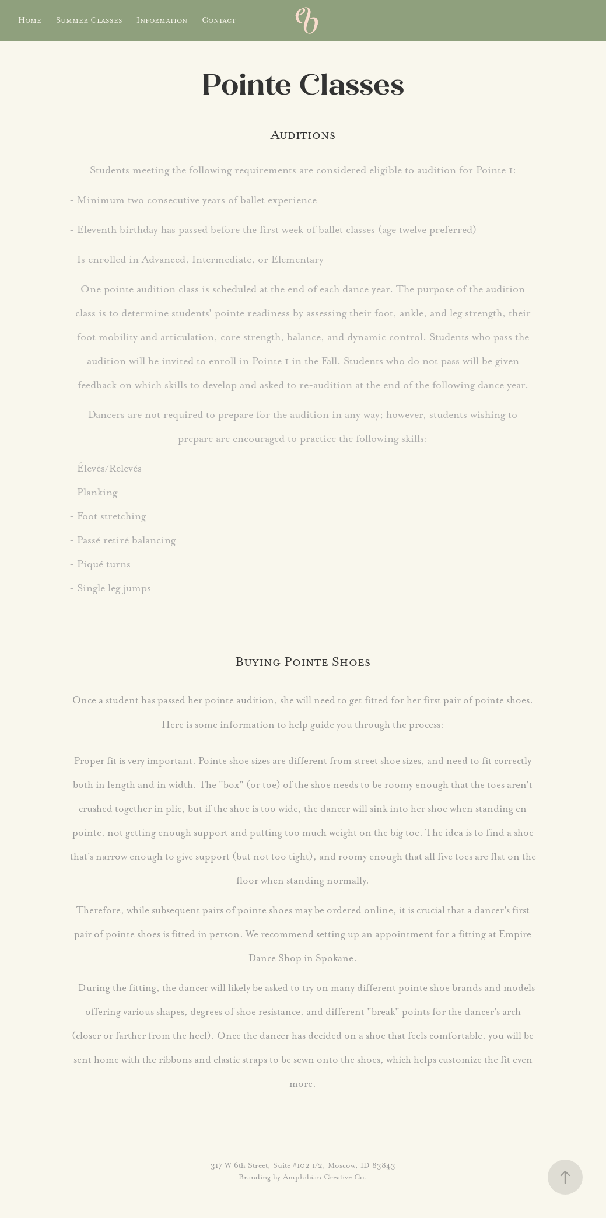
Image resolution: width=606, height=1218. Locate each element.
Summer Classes (89, 20)
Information (161, 20)
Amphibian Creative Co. (325, 1177)
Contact (219, 20)
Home (29, 20)
